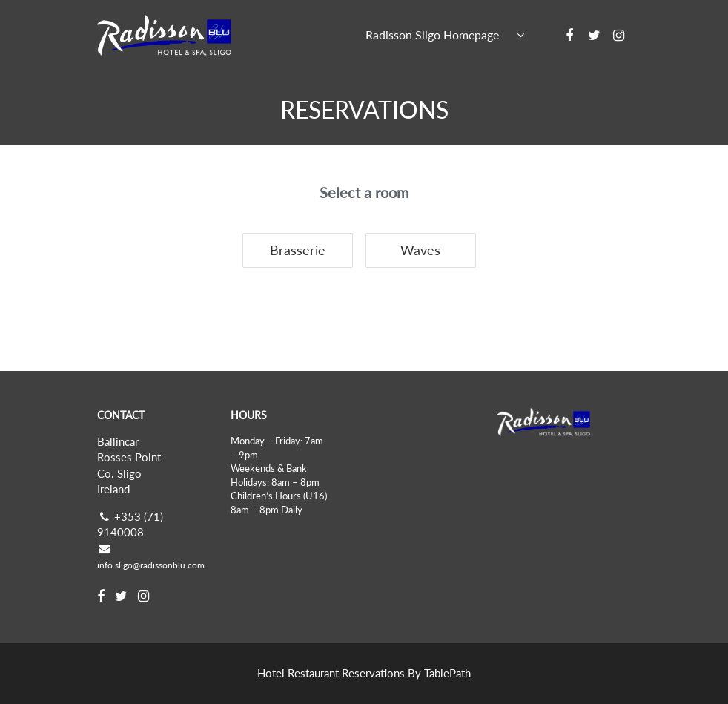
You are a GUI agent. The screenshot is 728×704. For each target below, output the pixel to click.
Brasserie (297, 250)
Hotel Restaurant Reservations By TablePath (364, 673)
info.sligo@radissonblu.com (151, 564)
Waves (420, 250)
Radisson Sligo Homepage (432, 34)
